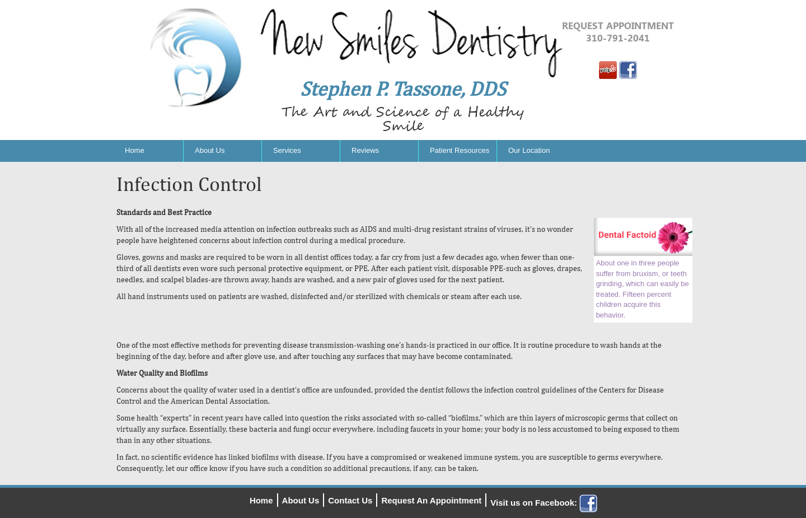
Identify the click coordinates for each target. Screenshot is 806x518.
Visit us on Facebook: (543, 502)
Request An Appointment (431, 500)
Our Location (529, 150)
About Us (209, 150)
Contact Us (350, 500)
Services (287, 150)
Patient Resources (459, 150)
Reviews (365, 150)
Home (134, 150)
